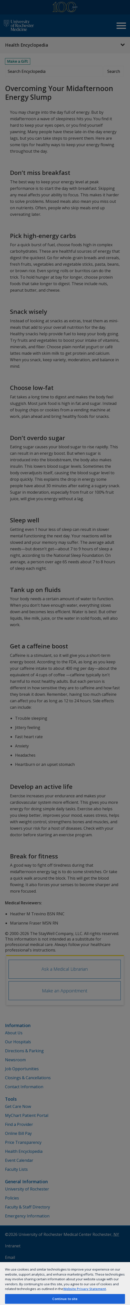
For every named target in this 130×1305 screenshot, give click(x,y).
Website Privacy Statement (84, 1289)
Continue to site (65, 1299)
